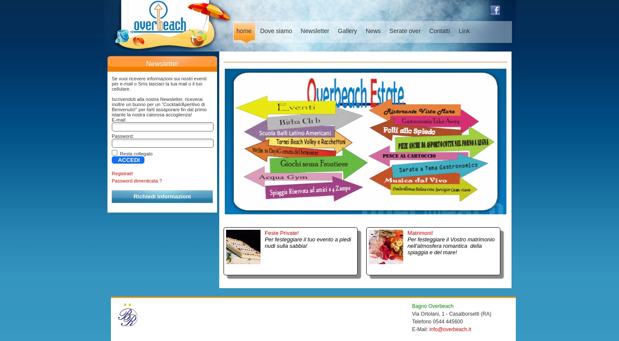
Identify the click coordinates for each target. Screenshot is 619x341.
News (373, 30)
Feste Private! (282, 233)
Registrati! (122, 173)
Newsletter (315, 30)
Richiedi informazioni (162, 196)
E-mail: (119, 119)
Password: (123, 136)
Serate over (405, 30)
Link (464, 30)
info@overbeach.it (450, 329)
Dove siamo (276, 30)
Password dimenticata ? (137, 180)
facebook (495, 10)
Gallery (347, 30)
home (243, 30)
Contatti (439, 30)
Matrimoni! (420, 233)
